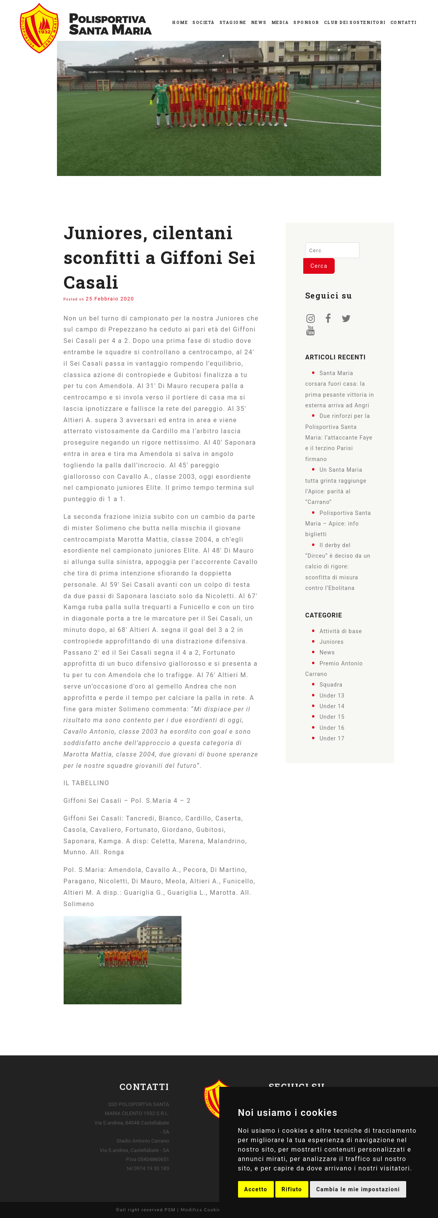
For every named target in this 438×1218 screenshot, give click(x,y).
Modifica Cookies (202, 1209)
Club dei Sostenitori (355, 22)
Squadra (331, 684)
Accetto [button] (256, 1189)
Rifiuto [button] (292, 1189)
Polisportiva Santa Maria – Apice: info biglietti (338, 523)
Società (203, 22)
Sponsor (306, 22)
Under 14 (332, 706)
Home (180, 22)
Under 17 (332, 738)
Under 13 (332, 695)
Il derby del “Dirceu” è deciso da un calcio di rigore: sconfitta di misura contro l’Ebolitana (337, 566)
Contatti (403, 22)
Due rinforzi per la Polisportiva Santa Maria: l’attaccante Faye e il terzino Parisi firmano (338, 437)
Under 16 (332, 727)
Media (280, 22)
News (259, 22)
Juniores (331, 642)
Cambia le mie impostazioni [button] (358, 1189)
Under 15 (332, 717)
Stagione (233, 22)
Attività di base (340, 631)
